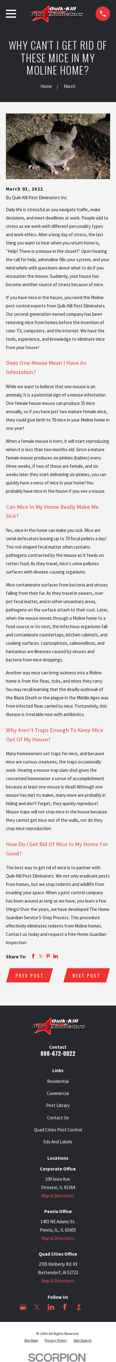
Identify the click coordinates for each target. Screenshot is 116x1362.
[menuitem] (31, 1340)
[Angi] (92, 1307)
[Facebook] (65, 1307)
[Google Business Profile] (23, 1307)
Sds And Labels (57, 1142)
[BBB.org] (78, 1307)
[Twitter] (37, 1307)
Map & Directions (57, 1196)
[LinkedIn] (51, 1307)
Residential (58, 1081)
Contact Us (58, 1118)
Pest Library (58, 1105)
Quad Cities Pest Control (58, 1130)
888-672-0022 (58, 1053)
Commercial (58, 1093)
